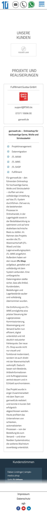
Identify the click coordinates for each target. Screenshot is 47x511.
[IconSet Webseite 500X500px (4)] (23, 2)
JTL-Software (18, 479)
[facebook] (18, 508)
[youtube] (24, 508)
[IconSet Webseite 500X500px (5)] (31, 2)
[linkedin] (29, 508)
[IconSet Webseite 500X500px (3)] (15, 2)
